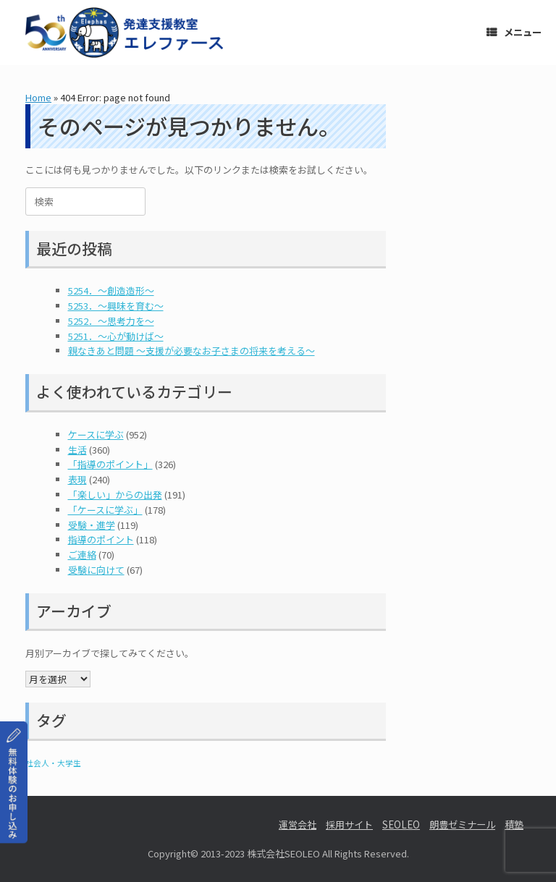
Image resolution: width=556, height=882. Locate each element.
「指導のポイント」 (110, 464)
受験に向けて (96, 570)
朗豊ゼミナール (462, 824)
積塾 (514, 824)
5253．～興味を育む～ (116, 306)
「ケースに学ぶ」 (105, 510)
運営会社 (297, 824)
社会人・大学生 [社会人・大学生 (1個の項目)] (53, 763)
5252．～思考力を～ (111, 321)
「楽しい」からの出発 (115, 494)
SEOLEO (401, 824)
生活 (77, 450)
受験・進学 (91, 525)
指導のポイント (101, 539)
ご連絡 (82, 554)
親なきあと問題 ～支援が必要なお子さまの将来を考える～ (191, 350)
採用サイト (349, 824)
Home (38, 97)
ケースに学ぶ (96, 434)
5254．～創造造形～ (111, 290)
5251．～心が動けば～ (116, 336)
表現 (77, 479)
